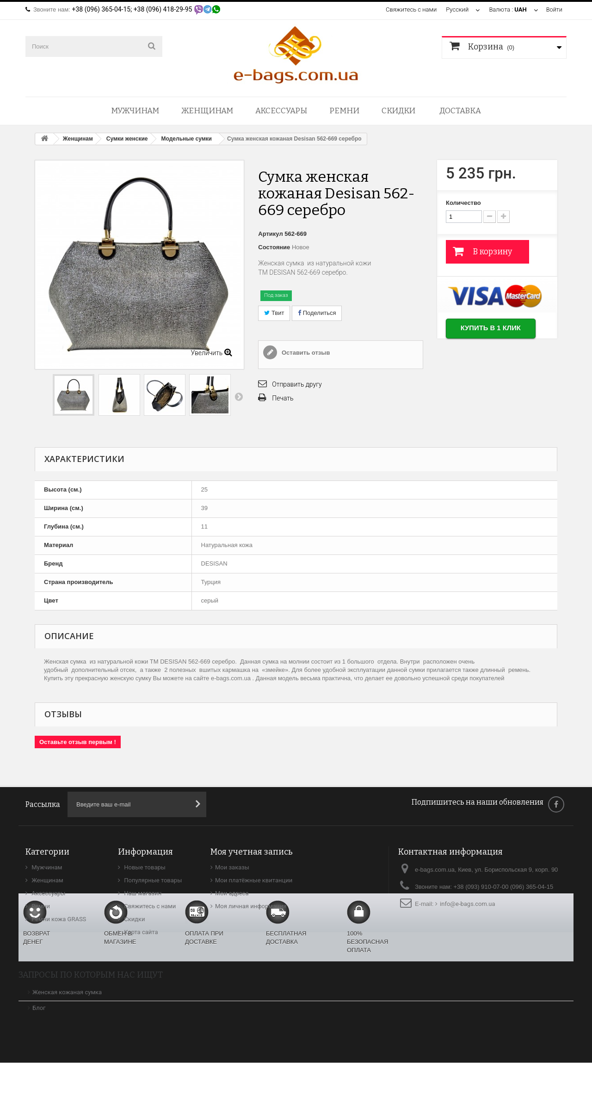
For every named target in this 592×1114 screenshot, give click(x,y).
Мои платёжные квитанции (253, 880)
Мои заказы (232, 867)
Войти (554, 9)
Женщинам (207, 111)
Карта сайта (140, 932)
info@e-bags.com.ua (467, 903)
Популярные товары (152, 880)
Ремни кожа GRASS (58, 919)
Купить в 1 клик (492, 328)
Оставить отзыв (305, 352)
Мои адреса (231, 893)
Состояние (274, 247)
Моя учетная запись (251, 852)
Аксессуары (281, 111)
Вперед (238, 396)
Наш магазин (142, 893)
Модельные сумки (186, 138)
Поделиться (317, 312)
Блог (39, 1059)
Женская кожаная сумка (67, 1043)
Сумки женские (127, 138)
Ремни (344, 111)
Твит (274, 312)
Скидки (398, 111)
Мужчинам (135, 111)
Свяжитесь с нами (410, 9)
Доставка (460, 111)
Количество (463, 202)
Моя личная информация (250, 906)
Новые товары (144, 867)
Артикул (270, 233)
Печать (282, 398)
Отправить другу (296, 384)
